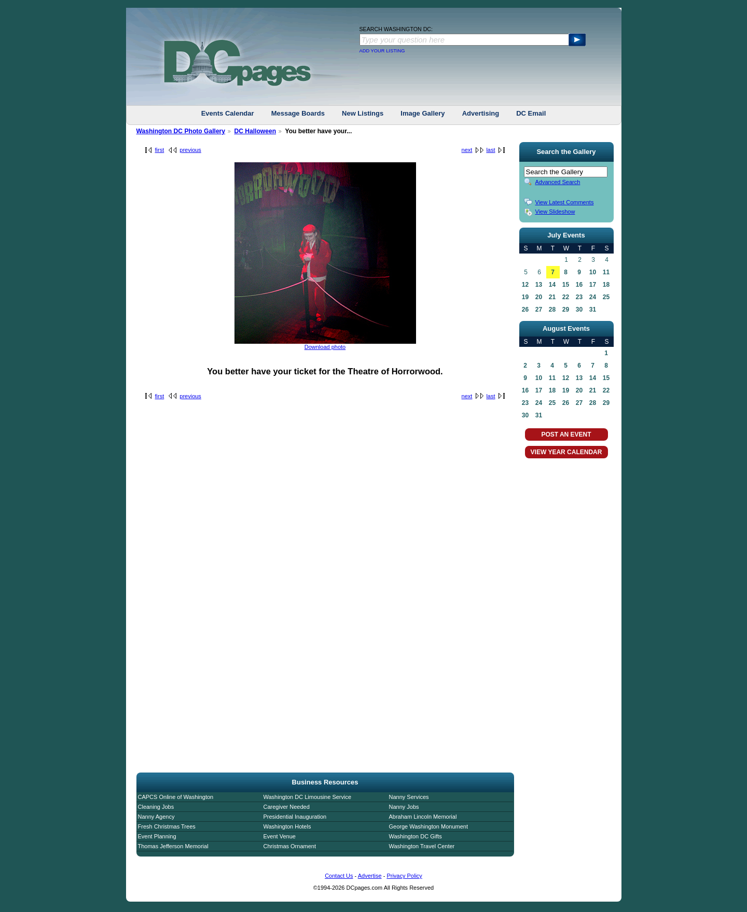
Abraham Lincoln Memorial (423, 816)
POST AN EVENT (566, 434)
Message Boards (298, 113)
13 (538, 284)
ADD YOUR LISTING (382, 50)
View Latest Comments (564, 202)
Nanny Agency (156, 816)
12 (525, 284)
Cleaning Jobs (156, 807)
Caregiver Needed (287, 807)
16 (579, 284)
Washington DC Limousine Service (308, 797)
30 (579, 309)
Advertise (370, 876)
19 (525, 297)
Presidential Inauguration (295, 816)
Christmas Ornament (290, 846)
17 (592, 284)
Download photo (325, 347)
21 (552, 297)
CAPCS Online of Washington (176, 797)
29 (565, 309)
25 (606, 297)
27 (538, 309)
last (490, 150)
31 (592, 309)
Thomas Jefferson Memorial (173, 846)
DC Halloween (255, 131)
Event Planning (157, 836)
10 (592, 272)
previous (190, 150)
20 (538, 297)
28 (552, 309)
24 (592, 297)
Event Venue (280, 836)
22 (565, 297)
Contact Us (339, 876)
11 (606, 272)
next (467, 150)
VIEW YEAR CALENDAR (566, 452)
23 (579, 297)
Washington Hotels (287, 826)
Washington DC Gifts (415, 836)
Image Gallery (422, 113)
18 (606, 284)
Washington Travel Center (422, 846)
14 (552, 284)
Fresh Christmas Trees (167, 826)
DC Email (531, 113)
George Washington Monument (428, 826)
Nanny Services (409, 797)
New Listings (362, 113)
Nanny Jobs (404, 807)
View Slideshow (555, 211)
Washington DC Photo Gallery (181, 131)
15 (565, 284)
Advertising (481, 113)
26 (525, 309)
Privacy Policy (404, 876)
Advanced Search (557, 182)
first (159, 150)
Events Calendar (227, 113)
